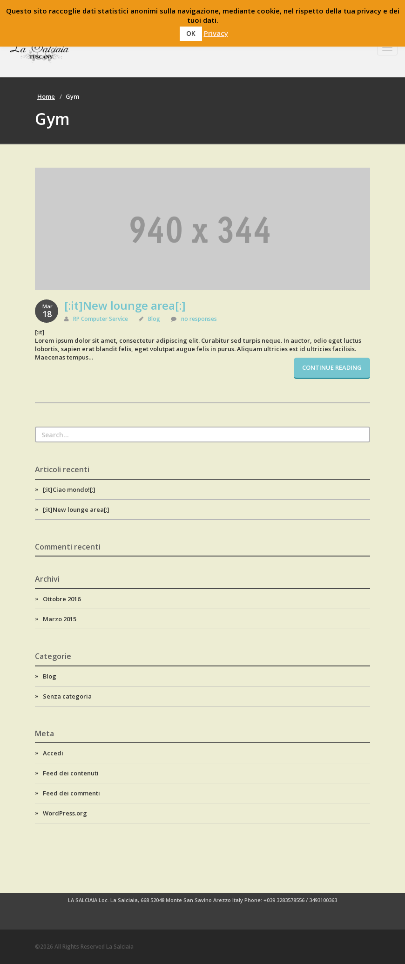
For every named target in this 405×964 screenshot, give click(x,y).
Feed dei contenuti (71, 773)
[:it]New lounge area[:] (125, 305)
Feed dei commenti (71, 793)
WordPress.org (65, 813)
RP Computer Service (100, 319)
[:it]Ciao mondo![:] (69, 489)
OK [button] (191, 33)
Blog (154, 319)
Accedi (53, 753)
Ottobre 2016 (62, 599)
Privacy (216, 33)
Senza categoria (67, 696)
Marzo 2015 (59, 619)
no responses (199, 319)
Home (46, 96)
